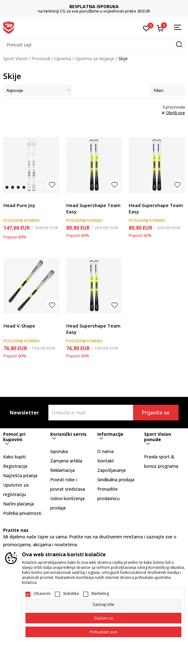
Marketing (100, 593)
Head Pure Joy (19, 205)
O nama (105, 451)
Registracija (15, 466)
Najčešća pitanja (20, 475)
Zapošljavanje (111, 470)
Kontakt (105, 461)
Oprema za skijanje (94, 58)
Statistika (71, 593)
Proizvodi (40, 58)
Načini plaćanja (18, 504)
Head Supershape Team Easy (93, 208)
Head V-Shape (19, 326)
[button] (94, 45)
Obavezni (42, 593)
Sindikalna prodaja (115, 480)
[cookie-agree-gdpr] (103, 618)
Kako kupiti (14, 457)
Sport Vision (15, 58)
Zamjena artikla (66, 461)
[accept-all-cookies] (103, 632)
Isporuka (59, 451)
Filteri (167, 90)
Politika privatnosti (22, 513)
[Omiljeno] (146, 28)
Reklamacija (62, 470)
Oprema (62, 58)
